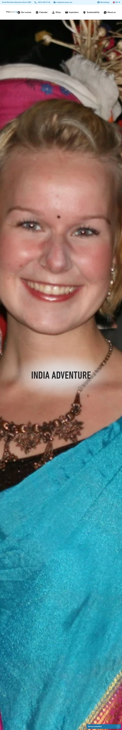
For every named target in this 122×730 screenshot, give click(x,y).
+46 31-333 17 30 (43, 2)
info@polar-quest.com (64, 2)
